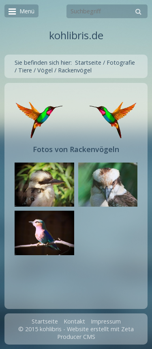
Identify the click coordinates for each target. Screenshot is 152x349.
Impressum (106, 321)
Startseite (88, 62)
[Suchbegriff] (107, 11)
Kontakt (74, 321)
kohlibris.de (76, 35)
